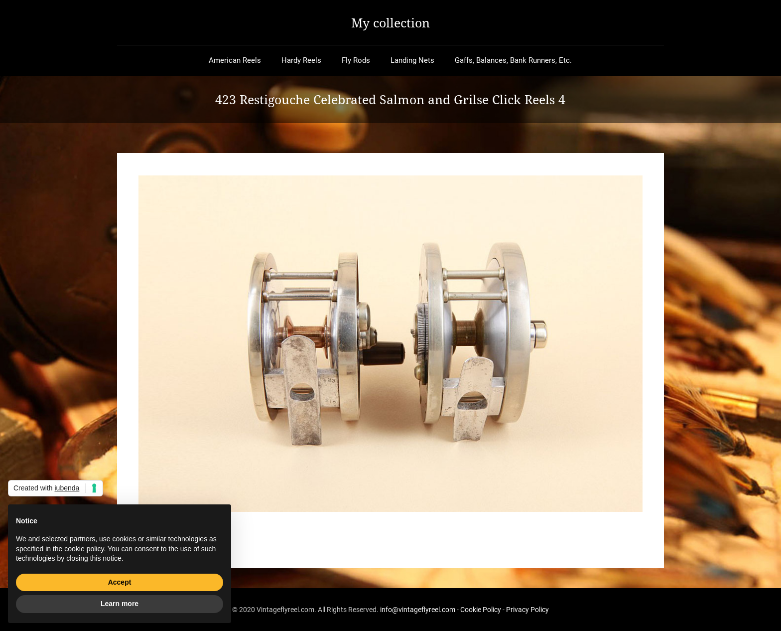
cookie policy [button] (84, 549)
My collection (390, 22)
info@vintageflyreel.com (417, 610)
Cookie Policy (480, 610)
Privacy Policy (527, 610)
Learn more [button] (119, 604)
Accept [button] (119, 582)
